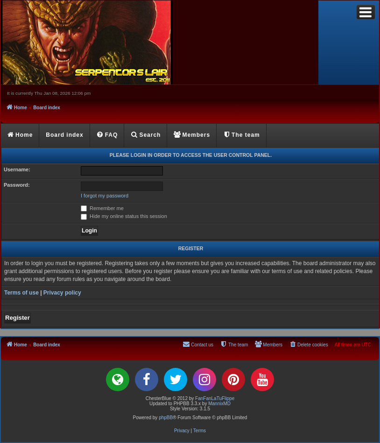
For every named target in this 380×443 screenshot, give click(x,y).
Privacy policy (62, 292)
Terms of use (21, 292)
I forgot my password (104, 195)
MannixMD (219, 403)
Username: (17, 169)
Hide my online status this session (124, 216)
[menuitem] (108, 135)
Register (17, 317)
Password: (17, 185)
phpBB (166, 417)
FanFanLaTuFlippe (214, 398)
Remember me (102, 208)
